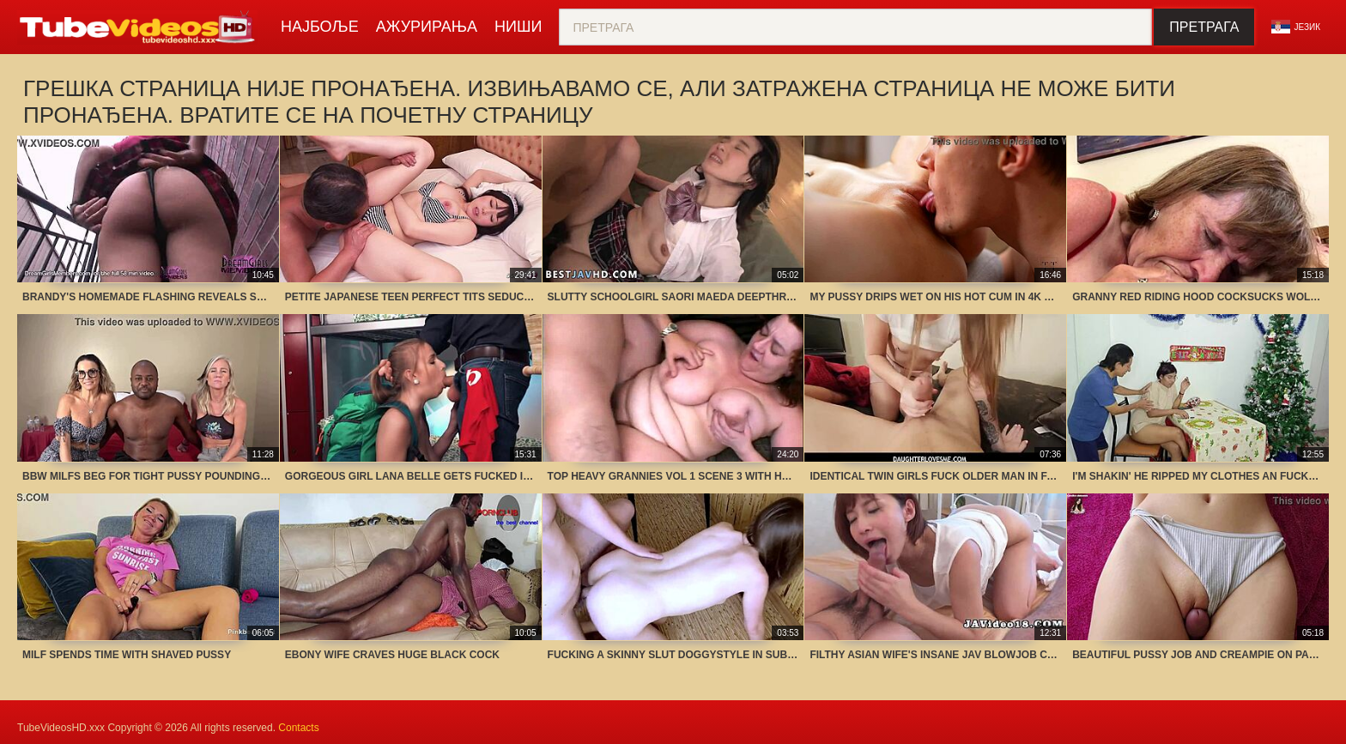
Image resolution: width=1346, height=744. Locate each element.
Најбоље (320, 26)
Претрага (1204, 27)
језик (1295, 26)
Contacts (298, 728)
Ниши (518, 26)
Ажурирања (426, 26)
